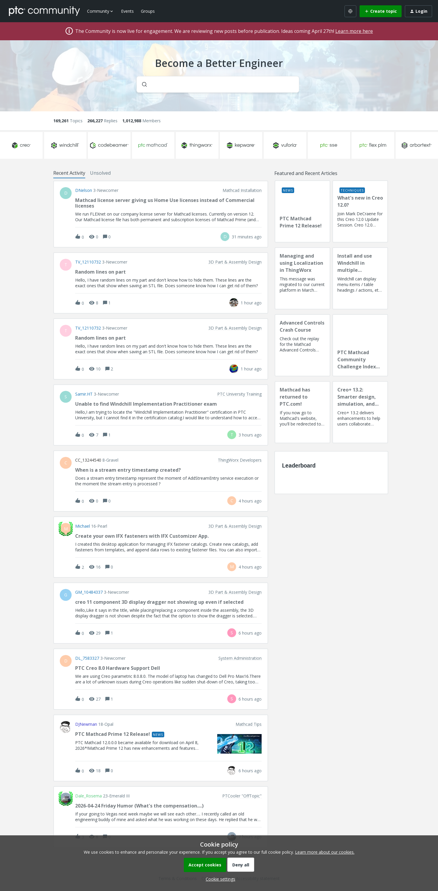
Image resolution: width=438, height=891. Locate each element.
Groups (148, 11)
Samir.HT (84, 394)
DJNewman (86, 724)
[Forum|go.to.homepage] (44, 11)
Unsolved (100, 173)
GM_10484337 (89, 592)
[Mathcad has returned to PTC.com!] (302, 412)
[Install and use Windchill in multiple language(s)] (360, 278)
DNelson (83, 190)
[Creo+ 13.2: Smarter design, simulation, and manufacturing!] (360, 412)
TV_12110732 (88, 262)
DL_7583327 (87, 658)
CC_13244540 (88, 460)
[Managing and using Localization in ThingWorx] (302, 278)
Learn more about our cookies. (325, 852)
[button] (219, 879)
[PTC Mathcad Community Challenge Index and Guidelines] (360, 345)
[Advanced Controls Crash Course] (302, 345)
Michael (82, 526)
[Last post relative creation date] (247, 237)
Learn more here (354, 31)
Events (127, 11)
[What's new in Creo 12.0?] (360, 211)
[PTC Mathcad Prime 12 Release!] (302, 211)
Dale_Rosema (88, 796)
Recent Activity (69, 173)
